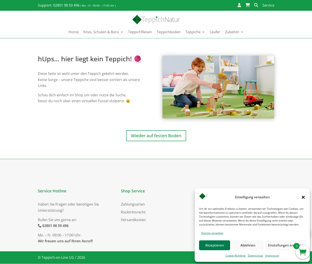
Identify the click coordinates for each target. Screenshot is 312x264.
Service (268, 5)
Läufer (215, 32)
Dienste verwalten (212, 233)
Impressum (272, 255)
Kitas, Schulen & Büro (101, 32)
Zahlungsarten (133, 204)
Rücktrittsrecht (133, 212)
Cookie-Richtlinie (236, 255)
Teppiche (193, 32)
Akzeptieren (214, 245)
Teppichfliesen (140, 32)
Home (74, 32)
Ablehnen (247, 245)
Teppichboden (169, 32)
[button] (303, 197)
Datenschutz (255, 255)
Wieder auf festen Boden (156, 136)
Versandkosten (133, 220)
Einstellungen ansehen (285, 245)
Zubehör (232, 32)
